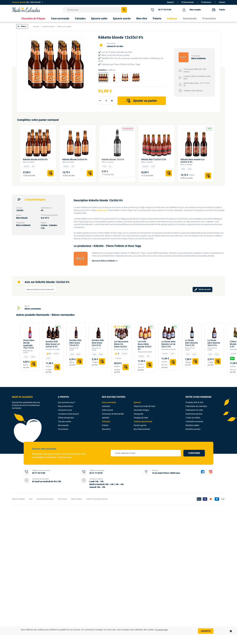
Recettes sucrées (193, 429)
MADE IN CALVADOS (22, 397)
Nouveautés (63, 425)
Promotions (63, 429)
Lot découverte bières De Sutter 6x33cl (121, 344)
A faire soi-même (193, 418)
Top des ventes (64, 421)
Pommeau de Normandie (113, 414)
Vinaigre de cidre (141, 418)
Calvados (106, 406)
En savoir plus (161, 629)
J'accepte (206, 631)
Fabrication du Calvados (196, 406)
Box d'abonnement (142, 429)
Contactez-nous (65, 410)
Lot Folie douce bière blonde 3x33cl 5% (144, 345)
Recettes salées (192, 425)
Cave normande (109, 402)
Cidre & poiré (107, 410)
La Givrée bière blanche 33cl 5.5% (214, 343)
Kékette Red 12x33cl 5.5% (153, 159)
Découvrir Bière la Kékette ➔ (105, 261)
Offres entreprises (66, 418)
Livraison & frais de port (68, 414)
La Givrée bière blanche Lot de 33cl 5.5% (168, 344)
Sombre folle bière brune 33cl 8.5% (98, 343)
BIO (232, 358)
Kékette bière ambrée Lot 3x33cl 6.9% (192, 160)
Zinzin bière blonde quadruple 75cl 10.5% (28, 344)
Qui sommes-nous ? (66, 402)
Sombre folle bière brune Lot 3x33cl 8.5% (53, 344)
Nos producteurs (65, 406)
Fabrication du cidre (194, 410)
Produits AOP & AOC (195, 402)
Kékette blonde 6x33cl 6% (35, 159)
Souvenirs (106, 429)
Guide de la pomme (194, 414)
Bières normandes (33, 309)
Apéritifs (105, 418)
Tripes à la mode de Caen (144, 406)
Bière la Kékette (29, 162)
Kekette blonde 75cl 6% (113, 159)
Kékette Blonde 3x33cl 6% (74, 159)
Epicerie (137, 402)
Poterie (105, 425)
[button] (22, 26)
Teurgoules (138, 414)
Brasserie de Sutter (53, 349)
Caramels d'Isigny (141, 410)
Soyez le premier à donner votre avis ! (40, 289)
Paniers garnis (140, 425)
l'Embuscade (101, 210)
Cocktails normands (194, 421)
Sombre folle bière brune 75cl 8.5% (75, 343)
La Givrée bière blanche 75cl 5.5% (191, 343)
